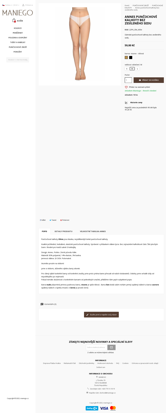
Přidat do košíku (149, 80)
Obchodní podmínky (86, 363)
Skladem (129, 95)
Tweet (53, 220)
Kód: (127, 30)
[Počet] (128, 80)
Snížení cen (100, 367)
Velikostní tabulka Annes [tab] (93, 231)
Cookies (125, 363)
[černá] (131, 58)
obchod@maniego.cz (108, 393)
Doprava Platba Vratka (52, 363)
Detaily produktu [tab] (63, 231)
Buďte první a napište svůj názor (101, 314)
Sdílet (43, 220)
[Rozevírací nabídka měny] (16, 5)
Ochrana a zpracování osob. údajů (145, 363)
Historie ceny (136, 102)
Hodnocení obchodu (105, 363)
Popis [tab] (44, 231)
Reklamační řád (70, 363)
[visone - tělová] (126, 58)
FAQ (117, 363)
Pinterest (64, 220)
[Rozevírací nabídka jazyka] (7, 5)
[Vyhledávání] (17, 59)
